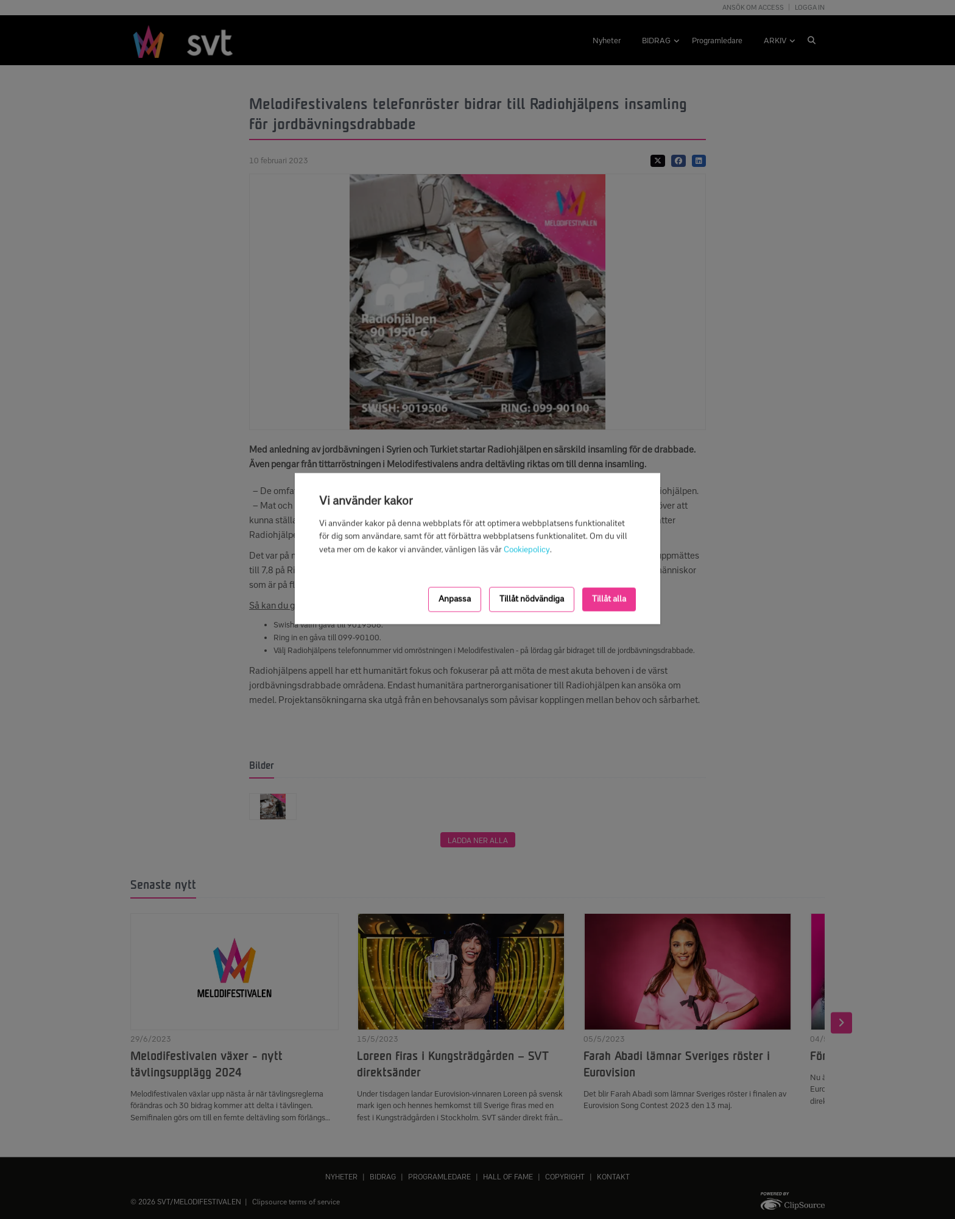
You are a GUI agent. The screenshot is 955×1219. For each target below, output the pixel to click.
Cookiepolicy (527, 550)
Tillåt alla (609, 599)
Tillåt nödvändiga (531, 599)
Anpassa (455, 599)
